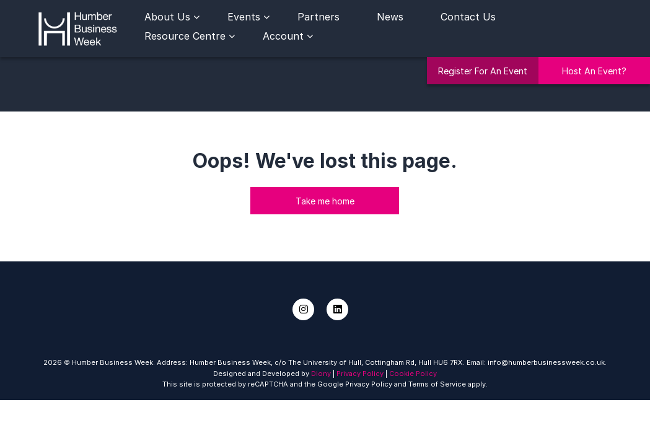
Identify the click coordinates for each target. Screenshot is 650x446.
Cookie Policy (413, 373)
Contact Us (468, 16)
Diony (321, 373)
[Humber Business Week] (77, 27)
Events (243, 16)
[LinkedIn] (337, 309)
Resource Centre (185, 36)
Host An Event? (594, 71)
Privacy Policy (360, 373)
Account (283, 36)
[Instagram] (303, 309)
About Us (167, 16)
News (390, 16)
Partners (318, 16)
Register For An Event (482, 71)
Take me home (325, 201)
